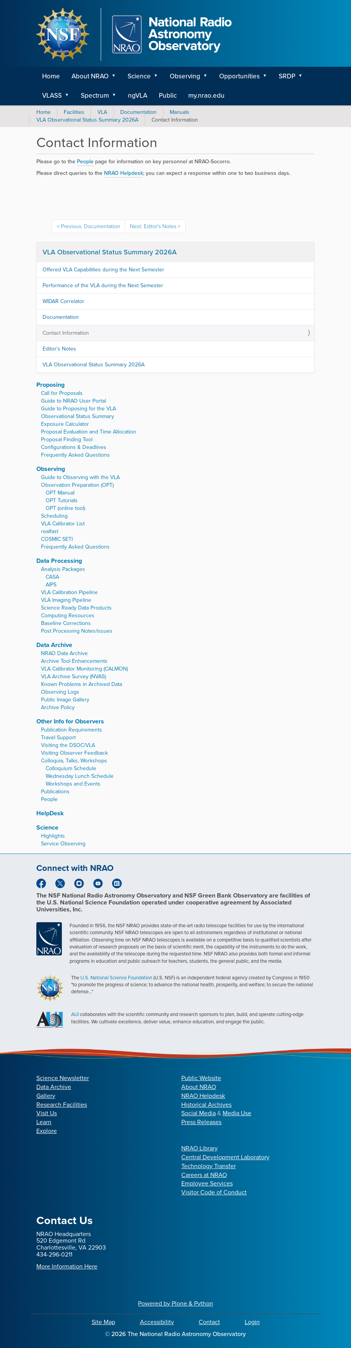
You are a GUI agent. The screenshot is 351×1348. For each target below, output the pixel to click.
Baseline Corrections (66, 623)
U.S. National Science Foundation (116, 977)
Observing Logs (60, 692)
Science (139, 76)
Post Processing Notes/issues (76, 631)
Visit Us (46, 1113)
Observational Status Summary (77, 416)
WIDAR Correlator (63, 301)
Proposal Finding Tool (66, 439)
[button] (116, 76)
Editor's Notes (59, 349)
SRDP (287, 76)
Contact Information (66, 333)
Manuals (179, 112)
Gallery (45, 1095)
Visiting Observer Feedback (74, 753)
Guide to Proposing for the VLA (78, 409)
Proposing (50, 384)
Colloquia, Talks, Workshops (74, 761)
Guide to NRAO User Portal (73, 401)
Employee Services (207, 1183)
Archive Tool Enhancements (74, 661)
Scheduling (54, 516)
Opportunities (239, 76)
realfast (49, 531)
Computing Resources (67, 615)
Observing (185, 76)
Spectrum (95, 95)
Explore (46, 1130)
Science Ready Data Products (76, 608)
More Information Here (66, 1266)
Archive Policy (58, 707)
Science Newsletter (62, 1078)
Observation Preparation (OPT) (77, 485)
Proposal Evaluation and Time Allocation (88, 432)
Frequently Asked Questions (75, 455)
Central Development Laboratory (225, 1157)
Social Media (198, 1113)
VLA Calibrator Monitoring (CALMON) (84, 669)
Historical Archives (206, 1104)
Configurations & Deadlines (73, 447)
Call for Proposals (62, 393)
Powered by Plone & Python (175, 1303)
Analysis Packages (63, 569)
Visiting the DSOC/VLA (68, 745)
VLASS (52, 95)
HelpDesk (50, 813)
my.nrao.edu (206, 95)
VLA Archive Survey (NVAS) (73, 676)
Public (168, 95)
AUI (75, 1014)
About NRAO (90, 76)
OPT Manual (60, 493)
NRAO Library (199, 1148)
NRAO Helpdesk (203, 1095)
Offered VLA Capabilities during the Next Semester (103, 270)
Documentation (138, 112)
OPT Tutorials (62, 500)
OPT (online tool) (65, 508)
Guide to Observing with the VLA (80, 477)
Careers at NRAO (204, 1174)
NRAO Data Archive (64, 653)
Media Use (237, 1113)
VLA (102, 112)
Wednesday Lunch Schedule (80, 776)
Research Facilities (61, 1104)
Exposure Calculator (65, 424)
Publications (55, 791)
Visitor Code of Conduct (214, 1192)
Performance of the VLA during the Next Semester (103, 285)
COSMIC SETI (57, 539)
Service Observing (63, 844)
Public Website (201, 1078)
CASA (52, 577)
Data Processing (59, 560)
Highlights (53, 836)
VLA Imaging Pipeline (66, 600)
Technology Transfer (208, 1166)
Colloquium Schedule (71, 768)
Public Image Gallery (65, 700)
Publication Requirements (71, 730)
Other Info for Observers (70, 721)
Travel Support (58, 737)
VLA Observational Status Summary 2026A (87, 120)
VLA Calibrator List (63, 524)
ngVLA (137, 95)
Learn (43, 1122)
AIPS (51, 585)
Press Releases (201, 1122)
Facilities (74, 112)
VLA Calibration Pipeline (69, 592)
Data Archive (54, 644)
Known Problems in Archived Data (81, 684)
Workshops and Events (73, 784)
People (85, 161)
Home (51, 76)
